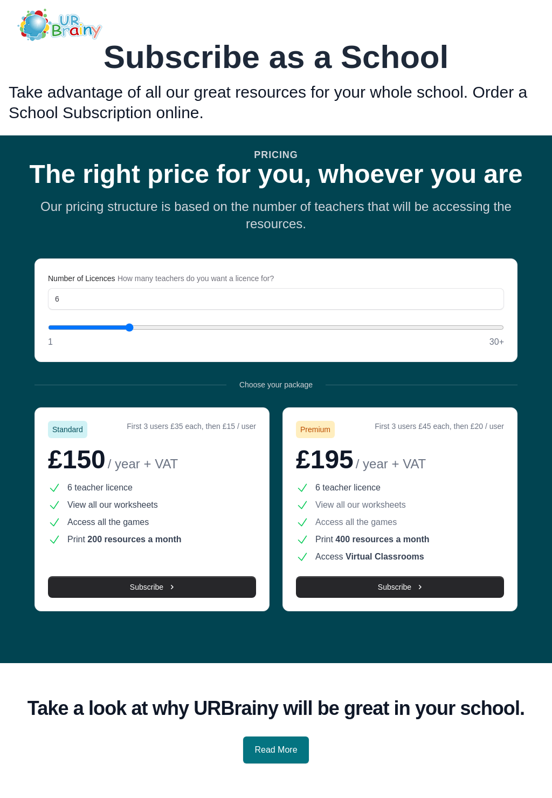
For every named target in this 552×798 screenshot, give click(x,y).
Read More (275, 749)
